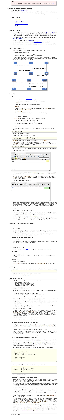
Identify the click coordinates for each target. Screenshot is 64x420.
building (16, 25)
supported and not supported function (21, 24)
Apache (52, 3)
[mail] (22, 10)
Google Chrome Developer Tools (18, 38)
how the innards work (18, 26)
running (16, 22)
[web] (27, 10)
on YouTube (31, 40)
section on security (29, 99)
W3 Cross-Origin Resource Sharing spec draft (30, 414)
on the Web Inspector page (38, 42)
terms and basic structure (19, 21)
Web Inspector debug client (51, 32)
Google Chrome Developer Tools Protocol (37, 343)
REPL (27, 249)
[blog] (24, 10)
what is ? (18, 19)
